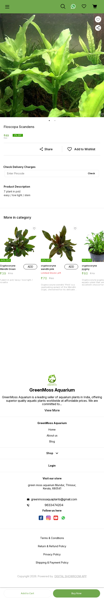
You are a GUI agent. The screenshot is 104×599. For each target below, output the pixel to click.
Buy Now (76, 593)
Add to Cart (27, 593)
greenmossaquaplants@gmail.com (54, 499)
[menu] (7, 7)
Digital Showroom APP (71, 576)
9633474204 (54, 505)
